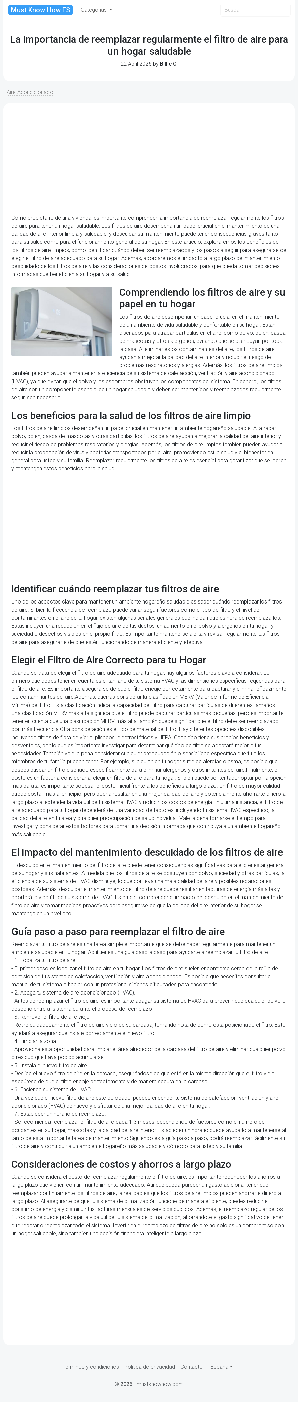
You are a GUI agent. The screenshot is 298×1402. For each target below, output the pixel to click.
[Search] (255, 10)
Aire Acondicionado (30, 92)
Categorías (94, 10)
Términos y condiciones (91, 1367)
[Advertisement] (149, 158)
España (219, 1367)
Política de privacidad (149, 1367)
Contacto (191, 1367)
